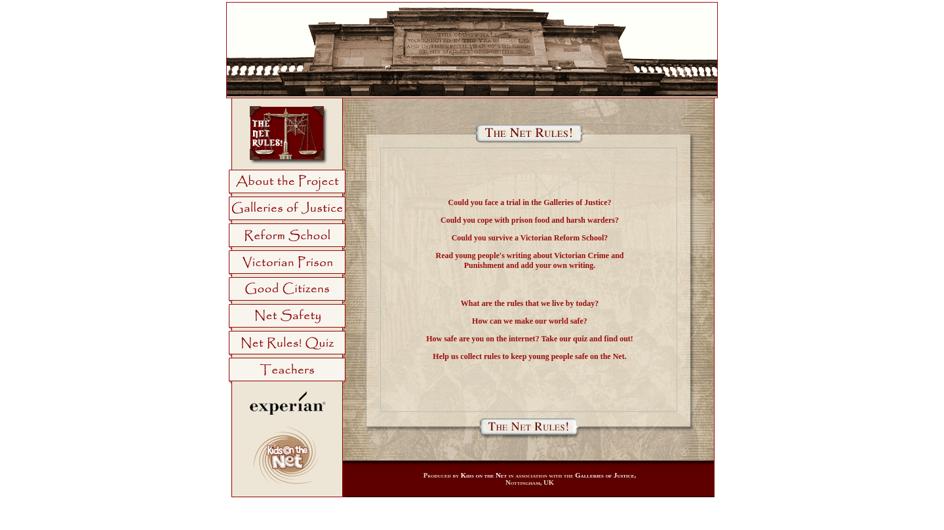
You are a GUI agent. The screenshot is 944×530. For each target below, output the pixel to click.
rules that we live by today (551, 303)
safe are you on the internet (489, 338)
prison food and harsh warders (563, 220)
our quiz (573, 338)
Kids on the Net (484, 475)
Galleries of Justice (575, 202)
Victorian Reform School (562, 237)
